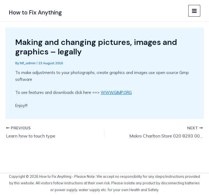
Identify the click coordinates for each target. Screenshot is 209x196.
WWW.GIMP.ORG (116, 92)
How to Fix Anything (35, 12)
